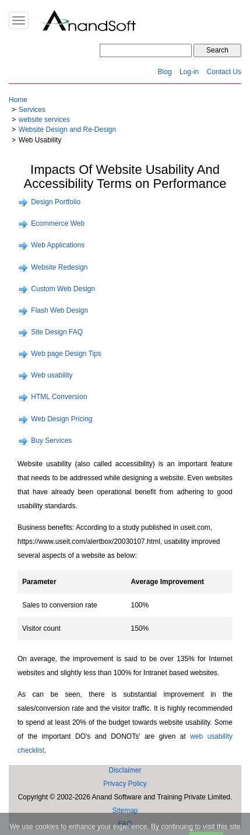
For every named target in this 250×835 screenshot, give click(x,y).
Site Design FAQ (57, 332)
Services (32, 110)
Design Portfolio (55, 202)
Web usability (51, 375)
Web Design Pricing (61, 419)
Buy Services (51, 440)
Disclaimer (124, 770)
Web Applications (57, 246)
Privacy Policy (125, 784)
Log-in (189, 72)
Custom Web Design (63, 289)
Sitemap (125, 810)
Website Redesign (59, 267)
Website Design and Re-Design (67, 129)
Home (18, 100)
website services (44, 120)
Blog (165, 72)
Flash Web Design (59, 310)
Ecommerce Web (57, 223)
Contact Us (224, 72)
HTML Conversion (59, 397)
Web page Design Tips (66, 354)
